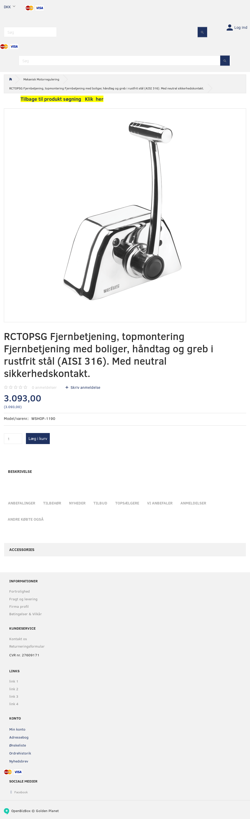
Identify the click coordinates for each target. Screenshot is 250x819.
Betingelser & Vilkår (25, 613)
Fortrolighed (19, 591)
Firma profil (19, 606)
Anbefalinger (21, 502)
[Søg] (202, 32)
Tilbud (100, 502)
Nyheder (77, 502)
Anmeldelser (193, 502)
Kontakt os (18, 638)
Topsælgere (127, 502)
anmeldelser (44, 387)
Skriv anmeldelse (85, 387)
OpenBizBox (21, 810)
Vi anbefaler (159, 502)
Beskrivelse (20, 471)
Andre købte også (26, 519)
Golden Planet (47, 810)
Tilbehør (52, 502)
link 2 (13, 688)
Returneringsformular (27, 646)
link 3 (13, 696)
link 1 (13, 681)
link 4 (13, 703)
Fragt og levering (23, 598)
